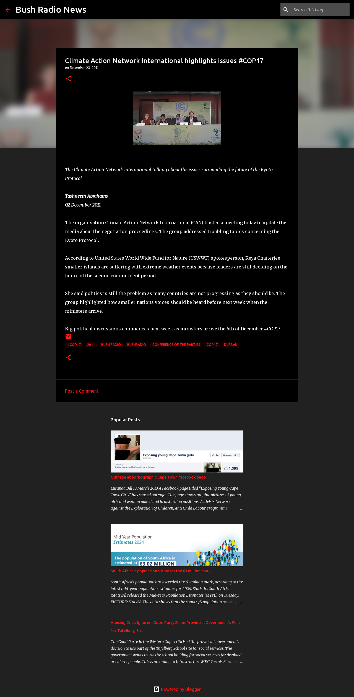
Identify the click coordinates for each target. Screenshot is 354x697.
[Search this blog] (320, 9)
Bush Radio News (50, 9)
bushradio (136, 344)
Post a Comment (81, 390)
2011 (91, 344)
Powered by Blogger (177, 689)
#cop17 (74, 344)
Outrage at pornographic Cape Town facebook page (158, 477)
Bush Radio (111, 344)
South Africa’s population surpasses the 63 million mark (161, 571)
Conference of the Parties (176, 344)
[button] (68, 79)
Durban (230, 344)
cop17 (212, 344)
